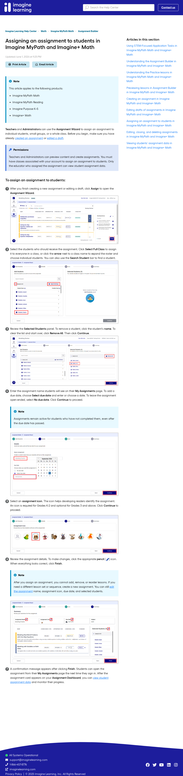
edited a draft (55, 138)
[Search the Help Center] (118, 7)
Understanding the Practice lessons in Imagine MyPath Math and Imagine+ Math (149, 77)
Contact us (168, 7)
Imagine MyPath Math (62, 31)
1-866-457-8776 (18, 764)
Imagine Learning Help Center (21, 31)
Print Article (17, 64)
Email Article (44, 64)
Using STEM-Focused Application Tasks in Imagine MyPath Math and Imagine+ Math (152, 50)
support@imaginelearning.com (29, 759)
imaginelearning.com (23, 769)
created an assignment (29, 138)
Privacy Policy (13, 773)
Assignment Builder (88, 31)
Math (43, 31)
